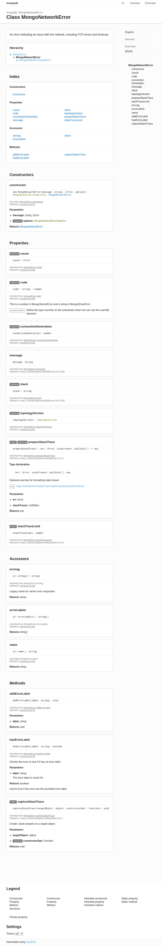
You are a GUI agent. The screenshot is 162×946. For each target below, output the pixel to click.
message (18, 120)
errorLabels (19, 139)
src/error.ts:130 (27, 298)
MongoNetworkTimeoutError (35, 60)
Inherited (135, 3)
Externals (150, 3)
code (15, 113)
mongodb (12, 3)
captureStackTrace (75, 154)
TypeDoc (31, 942)
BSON (128, 51)
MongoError (19, 54)
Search (113, 3)
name (67, 135)
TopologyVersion (47, 420)
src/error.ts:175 (27, 756)
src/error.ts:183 (27, 626)
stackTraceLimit (73, 120)
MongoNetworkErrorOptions (29, 195)
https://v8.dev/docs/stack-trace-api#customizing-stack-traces (50, 486)
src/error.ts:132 (27, 343)
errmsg (17, 135)
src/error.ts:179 (27, 710)
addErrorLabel (21, 154)
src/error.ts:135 (27, 270)
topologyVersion (73, 113)
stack (67, 110)
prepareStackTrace (75, 116)
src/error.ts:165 (27, 586)
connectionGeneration (25, 116)
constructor (19, 94)
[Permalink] (29, 185)
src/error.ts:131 (27, 429)
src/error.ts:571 (27, 204)
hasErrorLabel (21, 158)
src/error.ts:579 (27, 661)
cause (16, 110)
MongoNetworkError (30, 12)
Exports (129, 32)
